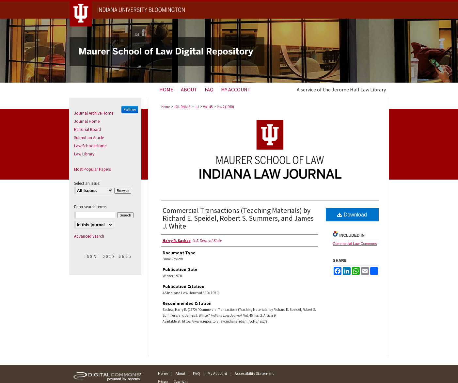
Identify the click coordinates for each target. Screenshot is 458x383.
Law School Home (90, 146)
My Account (217, 373)
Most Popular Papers (92, 169)
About (180, 373)
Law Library (84, 154)
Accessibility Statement (254, 373)
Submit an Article (89, 137)
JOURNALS (182, 106)
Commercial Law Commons (355, 244)
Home (165, 106)
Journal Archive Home (93, 113)
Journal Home (87, 121)
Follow (130, 109)
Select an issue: (87, 183)
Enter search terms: (90, 207)
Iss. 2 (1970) (225, 106)
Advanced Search (89, 236)
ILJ (197, 106)
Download (352, 214)
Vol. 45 (208, 106)
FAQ (196, 373)
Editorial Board (87, 129)
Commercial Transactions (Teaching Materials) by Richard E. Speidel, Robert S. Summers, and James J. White (238, 218)
